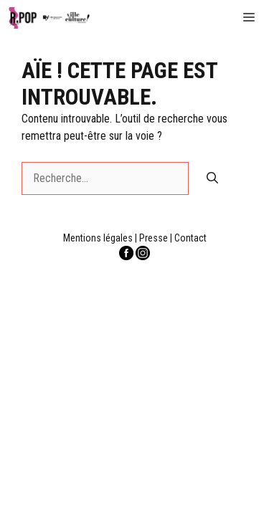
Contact (190, 238)
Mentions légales (98, 238)
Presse (153, 238)
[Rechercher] (212, 178)
